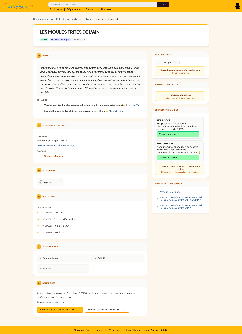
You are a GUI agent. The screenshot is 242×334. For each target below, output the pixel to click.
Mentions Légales (83, 330)
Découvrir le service (168, 134)
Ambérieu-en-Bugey (82, 19)
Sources (47, 268)
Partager (167, 62)
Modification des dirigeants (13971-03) (107, 309)
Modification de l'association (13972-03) (60, 309)
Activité (101, 258)
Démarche (101, 330)
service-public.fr (58, 302)
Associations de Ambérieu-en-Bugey (56, 145)
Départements (141, 330)
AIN (52, 19)
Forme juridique (50, 258)
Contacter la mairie (54, 156)
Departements (40, 19)
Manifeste (114, 330)
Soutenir (126, 330)
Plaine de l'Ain (62, 19)
